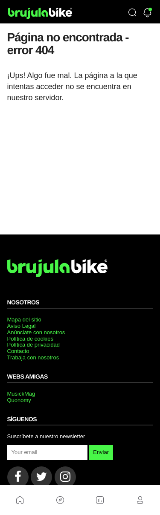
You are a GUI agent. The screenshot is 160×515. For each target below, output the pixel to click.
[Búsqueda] (132, 13)
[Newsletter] (147, 13)
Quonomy (19, 400)
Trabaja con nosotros (33, 357)
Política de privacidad (33, 344)
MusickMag (21, 394)
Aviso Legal (21, 326)
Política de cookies (30, 339)
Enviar (101, 452)
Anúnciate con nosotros (36, 332)
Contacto (18, 351)
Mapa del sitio (24, 319)
